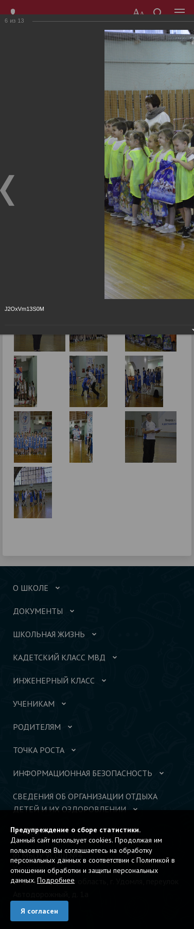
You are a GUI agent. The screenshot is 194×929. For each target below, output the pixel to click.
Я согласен (39, 911)
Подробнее (56, 880)
